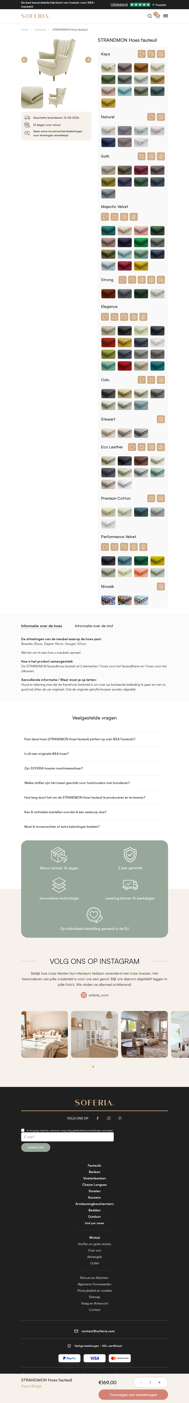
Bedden (95, 1210)
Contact (94, 1310)
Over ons (94, 1250)
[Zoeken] (149, 16)
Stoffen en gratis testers (94, 1244)
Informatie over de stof (94, 626)
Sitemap (94, 1297)
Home (25, 29)
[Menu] (165, 16)
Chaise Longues (94, 1185)
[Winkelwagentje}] (157, 16)
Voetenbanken (94, 1178)
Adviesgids (94, 1257)
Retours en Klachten (94, 1278)
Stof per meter (94, 1223)
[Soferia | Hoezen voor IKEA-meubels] (35, 16)
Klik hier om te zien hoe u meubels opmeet (51, 653)
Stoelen (95, 1191)
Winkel (94, 1238)
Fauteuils (40, 29)
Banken (94, 1172)
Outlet (94, 1263)
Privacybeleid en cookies (94, 1291)
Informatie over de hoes (41, 626)
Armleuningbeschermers (94, 1204)
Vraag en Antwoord (94, 1303)
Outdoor (94, 1217)
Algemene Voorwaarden (94, 1284)
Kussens (94, 1197)
